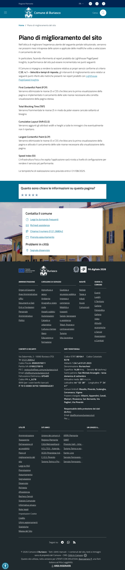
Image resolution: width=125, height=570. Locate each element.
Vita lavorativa (66, 337)
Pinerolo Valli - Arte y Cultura (77, 444)
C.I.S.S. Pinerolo (48, 457)
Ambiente (45, 298)
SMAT (66, 439)
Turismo (63, 333)
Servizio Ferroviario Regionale (77, 461)
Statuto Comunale (27, 500)
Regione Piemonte (49, 439)
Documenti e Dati (26, 302)
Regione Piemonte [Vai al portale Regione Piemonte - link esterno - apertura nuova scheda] (26, 3)
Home (21, 25)
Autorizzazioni (47, 316)
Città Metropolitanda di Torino (54, 444)
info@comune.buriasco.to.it (37, 372)
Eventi (97, 292)
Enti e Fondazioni (26, 307)
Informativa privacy (27, 505)
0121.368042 (28, 359)
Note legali (23, 509)
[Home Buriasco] (43, 12)
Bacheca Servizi (26, 496)
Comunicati (84, 307)
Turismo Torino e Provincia (52, 461)
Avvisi (82, 302)
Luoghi (97, 297)
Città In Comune (75, 555)
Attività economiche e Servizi (99, 327)
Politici (22, 320)
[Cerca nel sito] (103, 13)
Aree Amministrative (28, 294)
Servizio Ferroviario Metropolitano (79, 457)
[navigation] (5, 12)
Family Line (69, 452)
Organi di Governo (27, 289)
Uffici (21, 298)
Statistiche (23, 526)
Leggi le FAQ (24, 465)
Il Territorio (99, 301)
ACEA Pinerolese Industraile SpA (56, 452)
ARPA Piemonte (71, 435)
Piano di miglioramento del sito (27, 457)
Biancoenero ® (85, 558)
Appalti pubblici (48, 311)
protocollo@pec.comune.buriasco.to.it (41, 369)
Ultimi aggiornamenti (28, 522)
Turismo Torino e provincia (75, 448)
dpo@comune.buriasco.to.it (82, 415)
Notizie (82, 289)
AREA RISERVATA (61, 565)
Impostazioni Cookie (28, 513)
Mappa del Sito (25, 531)
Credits (22, 518)
